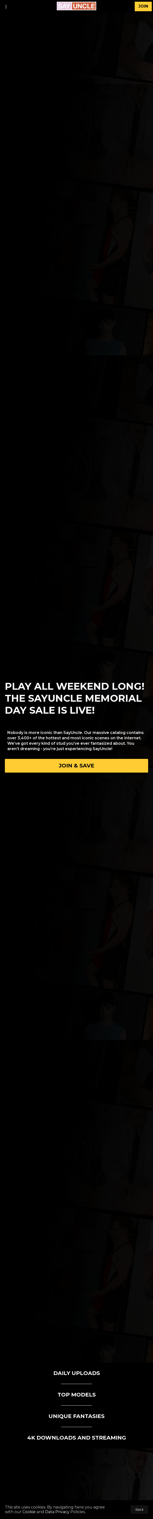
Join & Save (76, 765)
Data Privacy (57, 1511)
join (143, 6)
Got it (139, 1509)
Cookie (29, 1511)
